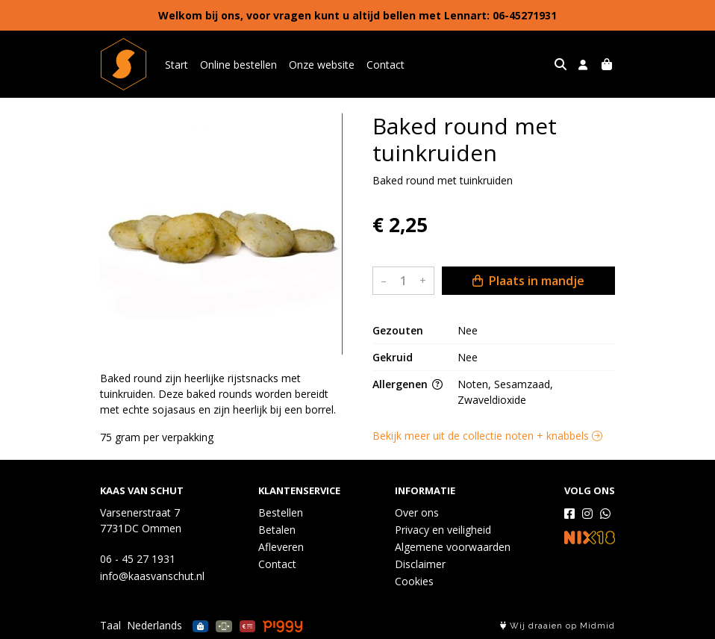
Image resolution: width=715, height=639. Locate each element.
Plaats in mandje (528, 280)
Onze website (322, 64)
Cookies (414, 581)
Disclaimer (420, 564)
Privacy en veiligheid (443, 530)
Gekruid (392, 357)
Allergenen (407, 384)
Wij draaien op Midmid (557, 626)
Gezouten (397, 330)
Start (176, 64)
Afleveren (281, 547)
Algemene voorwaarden (453, 547)
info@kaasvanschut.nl (152, 576)
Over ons (417, 512)
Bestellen (280, 512)
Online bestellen (238, 64)
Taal (110, 625)
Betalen (277, 530)
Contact (385, 64)
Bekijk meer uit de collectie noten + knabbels (487, 435)
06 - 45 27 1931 (137, 559)
